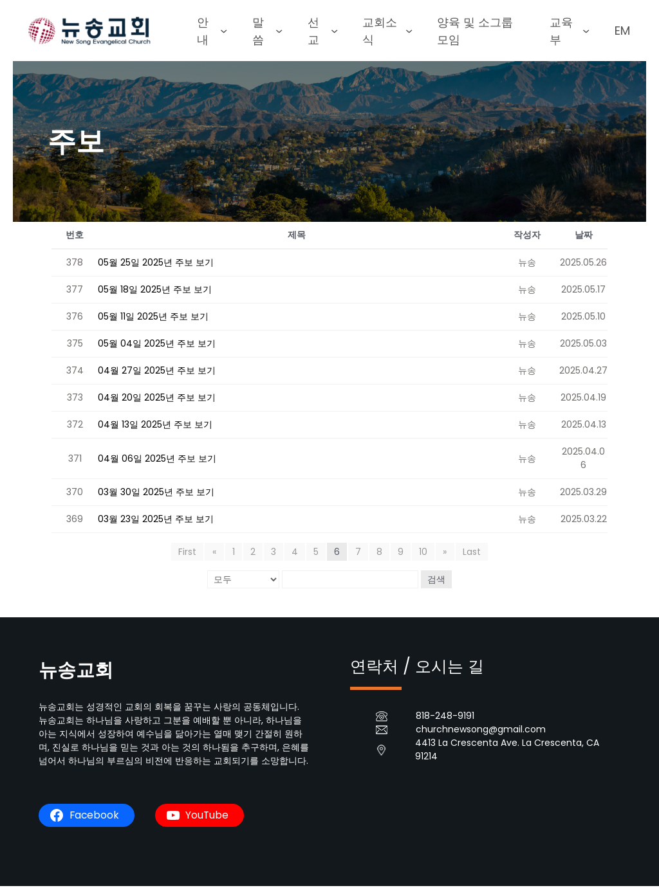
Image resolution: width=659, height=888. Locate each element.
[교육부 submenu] (589, 31)
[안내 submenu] (226, 31)
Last (471, 553)
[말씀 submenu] (279, 31)
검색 (436, 581)
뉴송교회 (77, 671)
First (189, 553)
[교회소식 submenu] (408, 31)
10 (423, 553)
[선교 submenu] (333, 31)
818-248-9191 (445, 717)
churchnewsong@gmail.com (481, 731)
